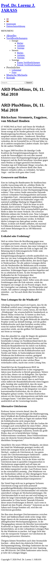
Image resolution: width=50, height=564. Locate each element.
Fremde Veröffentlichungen (29, 65)
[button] (7, 31)
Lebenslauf (16, 70)
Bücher (20, 43)
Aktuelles (11, 35)
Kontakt (10, 77)
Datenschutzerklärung (15, 26)
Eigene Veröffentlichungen (28, 62)
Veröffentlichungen (16, 38)
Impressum (11, 24)
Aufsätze (21, 45)
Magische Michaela (16, 75)
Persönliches (13, 67)
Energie (15, 41)
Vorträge (20, 48)
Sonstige (15, 60)
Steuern (15, 50)
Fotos (14, 72)
